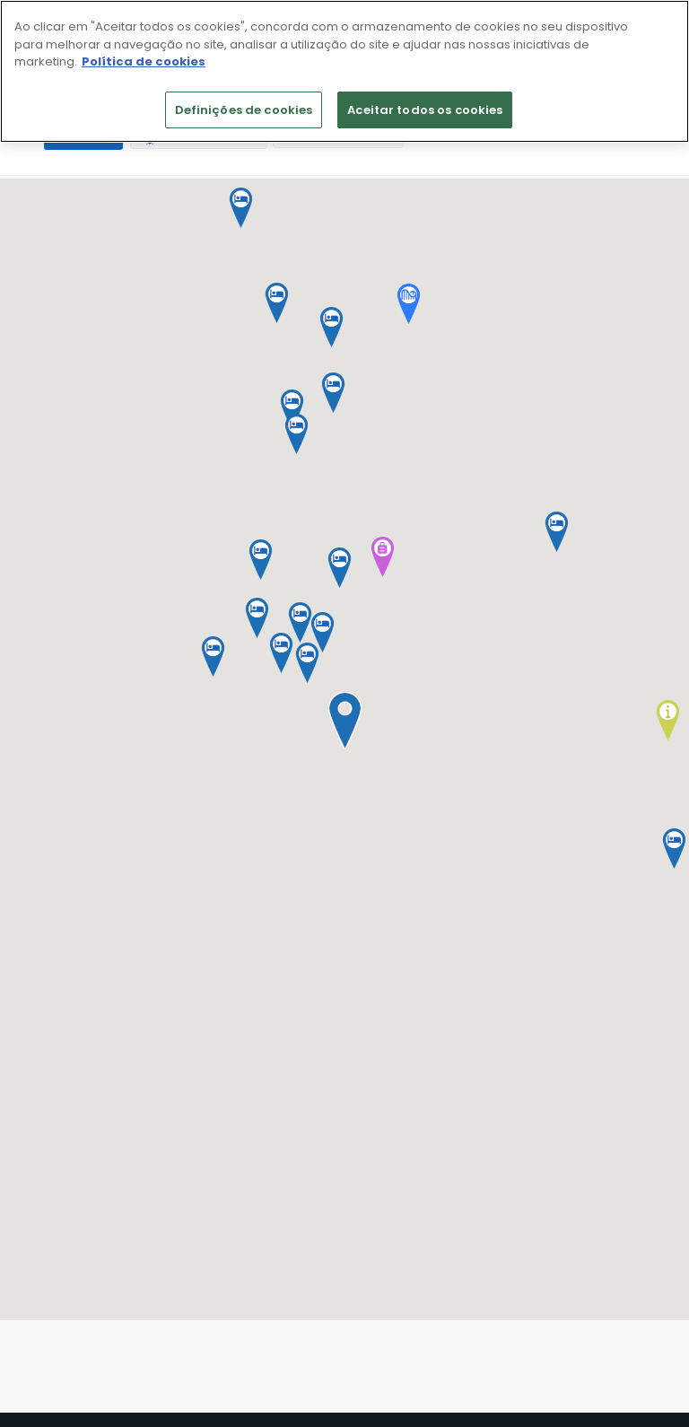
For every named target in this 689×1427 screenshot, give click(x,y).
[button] (344, 720)
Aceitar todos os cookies (424, 109)
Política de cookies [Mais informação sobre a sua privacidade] (143, 61)
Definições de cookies (244, 109)
